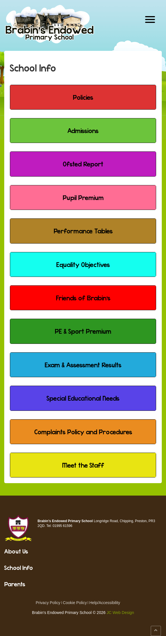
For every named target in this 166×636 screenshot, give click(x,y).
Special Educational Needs (83, 398)
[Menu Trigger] (150, 19)
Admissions (83, 130)
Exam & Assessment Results (83, 365)
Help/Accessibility (104, 602)
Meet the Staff (83, 465)
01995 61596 (62, 526)
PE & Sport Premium (83, 331)
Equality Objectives (83, 264)
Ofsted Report (83, 164)
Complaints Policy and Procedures (83, 432)
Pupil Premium (83, 197)
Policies (83, 97)
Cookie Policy (75, 602)
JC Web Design (120, 612)
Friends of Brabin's (83, 298)
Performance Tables (83, 231)
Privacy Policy (48, 602)
